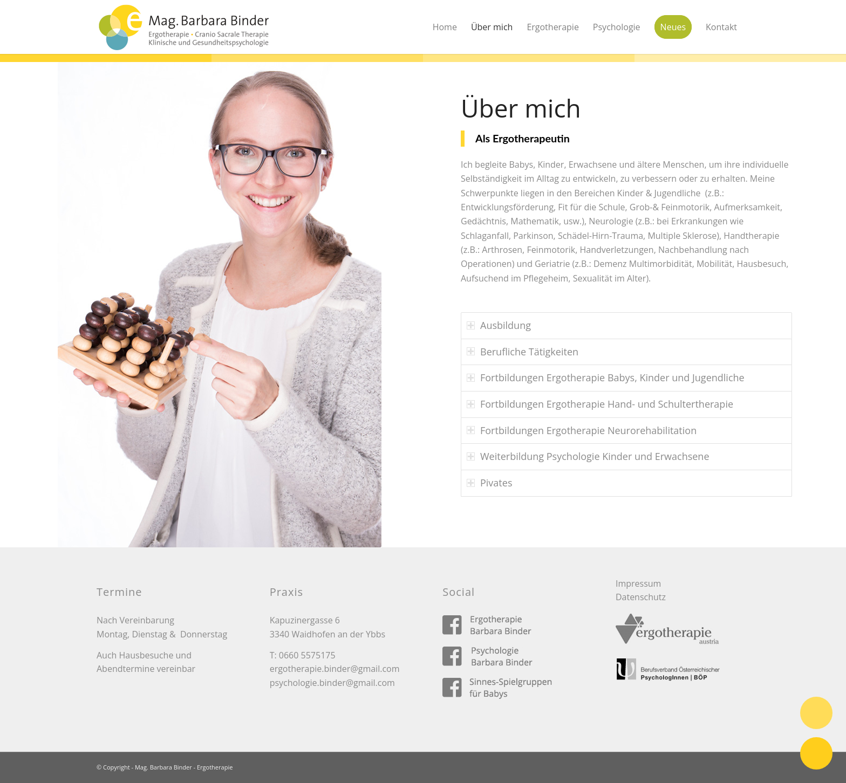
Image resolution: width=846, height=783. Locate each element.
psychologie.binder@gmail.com (332, 683)
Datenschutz (641, 597)
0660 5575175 (307, 655)
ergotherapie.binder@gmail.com (335, 669)
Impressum (638, 583)
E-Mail (816, 753)
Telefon (816, 713)
